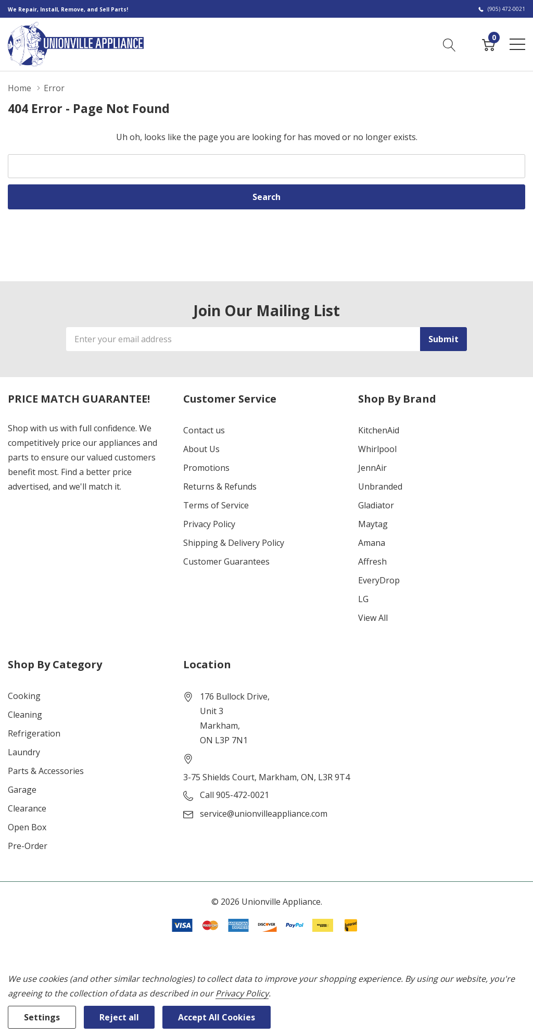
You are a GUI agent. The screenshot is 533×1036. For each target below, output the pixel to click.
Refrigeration (34, 733)
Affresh (372, 561)
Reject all (119, 1017)
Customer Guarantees (226, 561)
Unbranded (380, 486)
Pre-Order (27, 846)
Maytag (373, 524)
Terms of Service (216, 505)
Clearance (27, 808)
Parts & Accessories (46, 771)
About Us (201, 449)
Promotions (206, 467)
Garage (22, 789)
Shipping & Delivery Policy (233, 542)
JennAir (372, 467)
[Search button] (449, 43)
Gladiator (376, 505)
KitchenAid (378, 430)
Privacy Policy (209, 524)
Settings (42, 1017)
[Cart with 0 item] (488, 43)
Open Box (27, 827)
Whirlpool (377, 449)
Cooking (24, 696)
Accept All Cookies (216, 1017)
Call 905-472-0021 (234, 795)
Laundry (24, 752)
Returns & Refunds (220, 486)
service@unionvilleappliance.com (263, 813)
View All (373, 617)
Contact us (204, 430)
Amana (371, 542)
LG (363, 599)
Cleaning (25, 714)
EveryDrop (379, 580)
